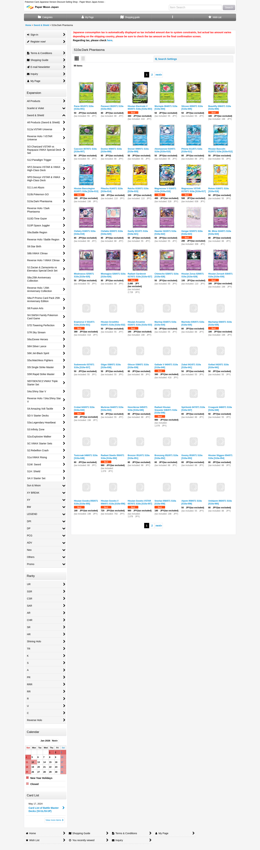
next (159, 74)
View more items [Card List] (55, 820)
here (109, 40)
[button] (172, 17)
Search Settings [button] (166, 59)
